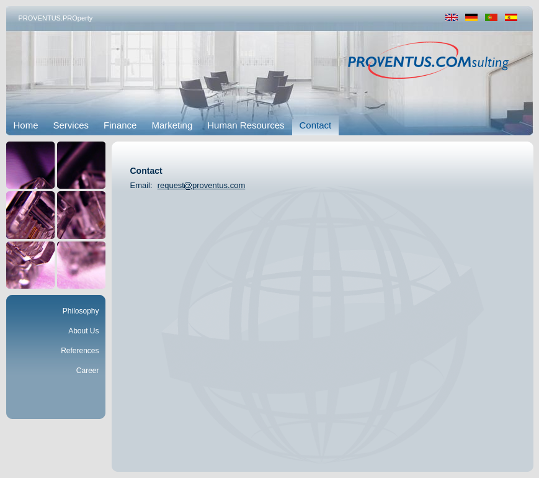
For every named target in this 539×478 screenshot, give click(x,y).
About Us (83, 331)
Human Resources (245, 125)
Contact (316, 125)
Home (26, 125)
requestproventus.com (202, 185)
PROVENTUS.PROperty (56, 18)
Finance (120, 125)
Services (71, 125)
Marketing (171, 125)
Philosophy (81, 311)
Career (87, 370)
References (80, 350)
